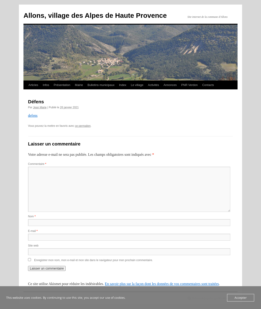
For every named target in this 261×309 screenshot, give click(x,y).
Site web (33, 245)
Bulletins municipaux (101, 85)
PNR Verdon (189, 85)
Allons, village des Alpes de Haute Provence (95, 15)
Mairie (79, 85)
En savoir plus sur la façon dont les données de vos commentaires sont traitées (162, 284)
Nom (32, 216)
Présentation (62, 85)
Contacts (208, 85)
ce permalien (83, 125)
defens (33, 115)
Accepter (241, 298)
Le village (137, 85)
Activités (153, 85)
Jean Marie (39, 107)
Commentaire (37, 164)
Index (122, 85)
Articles (33, 85)
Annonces (170, 85)
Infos (46, 85)
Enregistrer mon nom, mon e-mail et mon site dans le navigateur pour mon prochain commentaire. (93, 260)
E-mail (33, 231)
